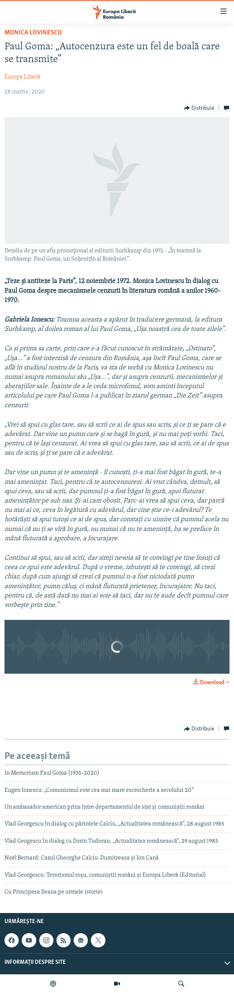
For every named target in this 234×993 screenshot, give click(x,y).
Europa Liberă (22, 77)
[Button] (199, 108)
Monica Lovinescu (33, 32)
